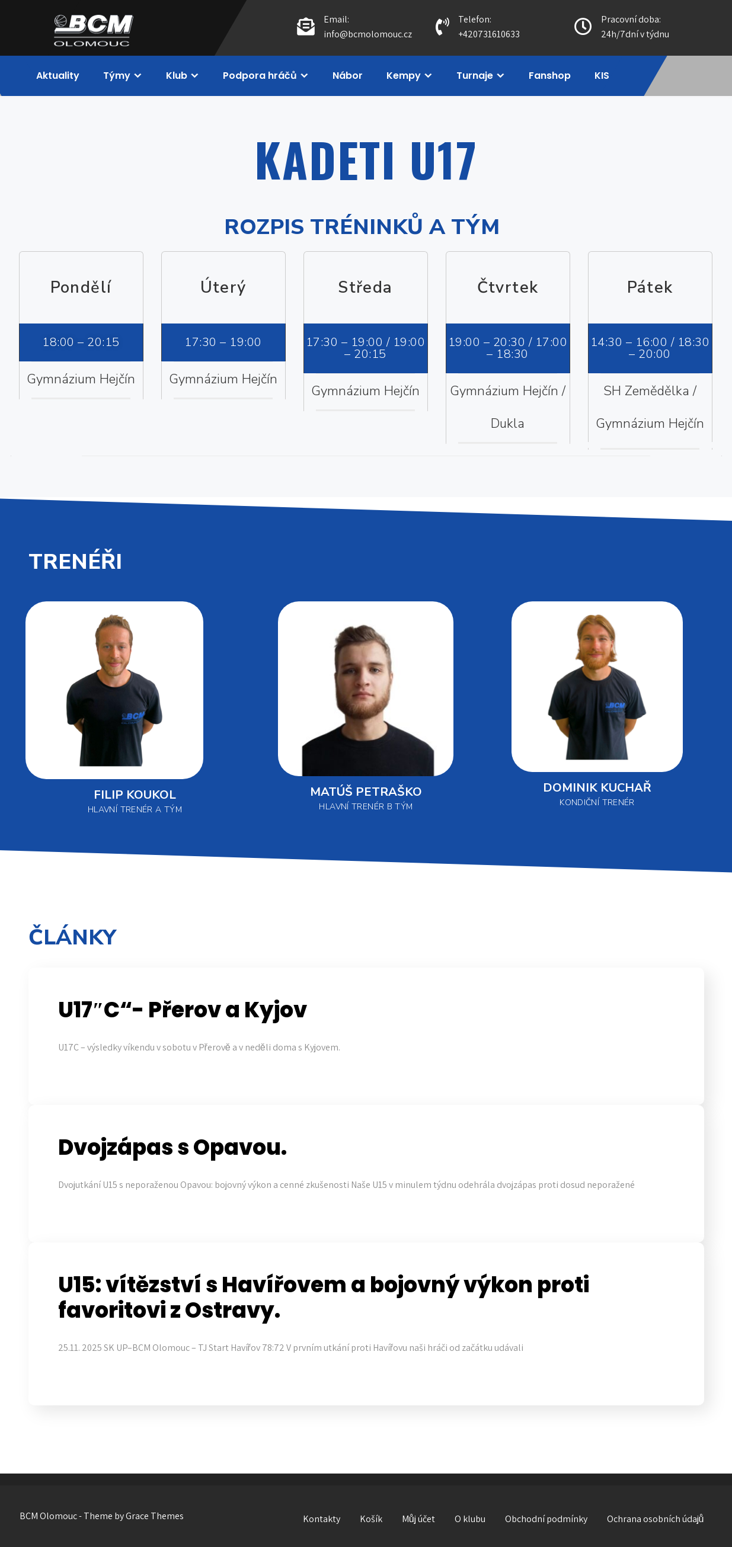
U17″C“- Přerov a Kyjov (183, 1010)
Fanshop (550, 75)
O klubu (470, 1519)
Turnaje (474, 75)
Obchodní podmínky (546, 1519)
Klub (176, 75)
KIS (601, 75)
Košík (371, 1519)
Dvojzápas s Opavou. (172, 1147)
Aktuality (57, 75)
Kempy (403, 75)
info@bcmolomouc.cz (368, 34)
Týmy (116, 75)
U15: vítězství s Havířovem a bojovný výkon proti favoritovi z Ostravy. (323, 1297)
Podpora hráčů (260, 75)
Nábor (348, 75)
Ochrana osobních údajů (655, 1519)
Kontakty (321, 1519)
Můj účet (418, 1519)
